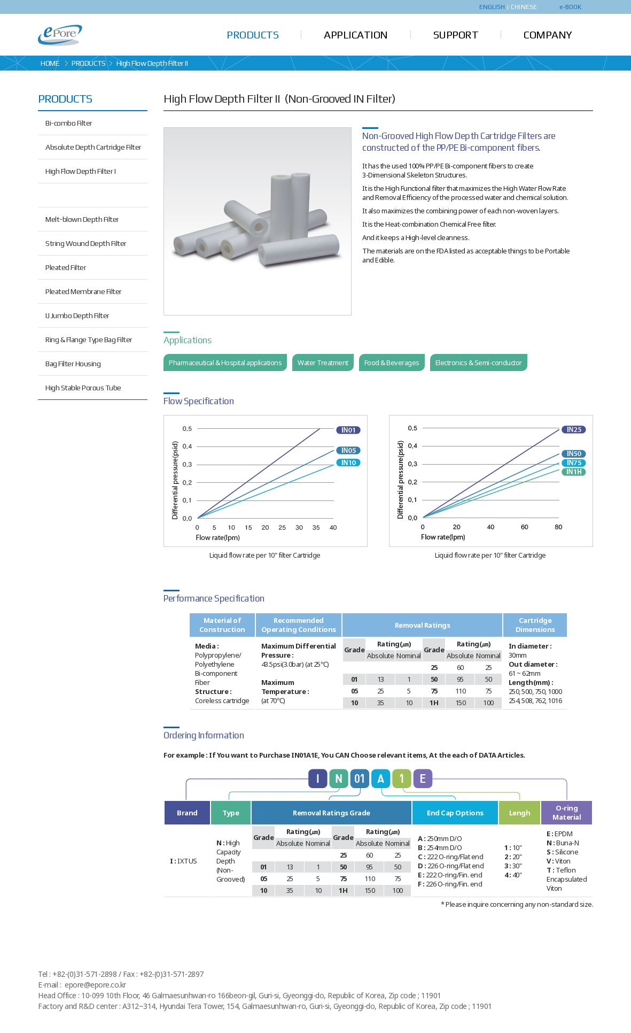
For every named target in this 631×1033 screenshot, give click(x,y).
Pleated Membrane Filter (83, 291)
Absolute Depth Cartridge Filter (93, 147)
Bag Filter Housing (72, 363)
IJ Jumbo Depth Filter (77, 315)
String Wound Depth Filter (86, 243)
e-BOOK (570, 7)
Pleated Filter (65, 267)
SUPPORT (456, 34)
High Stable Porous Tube (83, 387)
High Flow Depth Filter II (81, 195)
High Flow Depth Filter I (80, 171)
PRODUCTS (252, 34)
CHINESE (524, 7)
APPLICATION (356, 34)
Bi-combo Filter (68, 123)
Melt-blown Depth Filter (82, 219)
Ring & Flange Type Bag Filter (89, 339)
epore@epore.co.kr (95, 985)
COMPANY (548, 34)
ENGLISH (492, 7)
